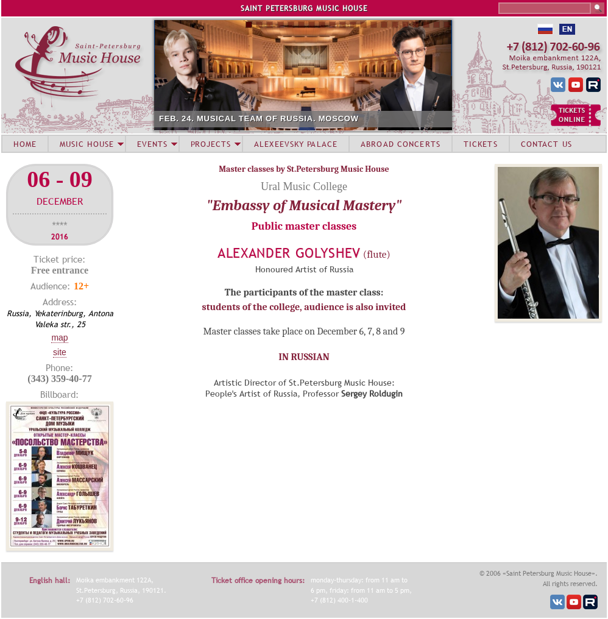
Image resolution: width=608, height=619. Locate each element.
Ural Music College (304, 186)
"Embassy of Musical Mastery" (304, 205)
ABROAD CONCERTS (400, 143)
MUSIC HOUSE (86, 143)
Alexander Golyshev (289, 253)
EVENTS (152, 143)
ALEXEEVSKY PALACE (296, 143)
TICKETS (481, 143)
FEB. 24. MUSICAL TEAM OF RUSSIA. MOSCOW (259, 118)
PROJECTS (211, 143)
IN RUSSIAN (303, 357)
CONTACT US (546, 143)
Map (59, 337)
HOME (25, 143)
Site (59, 352)
